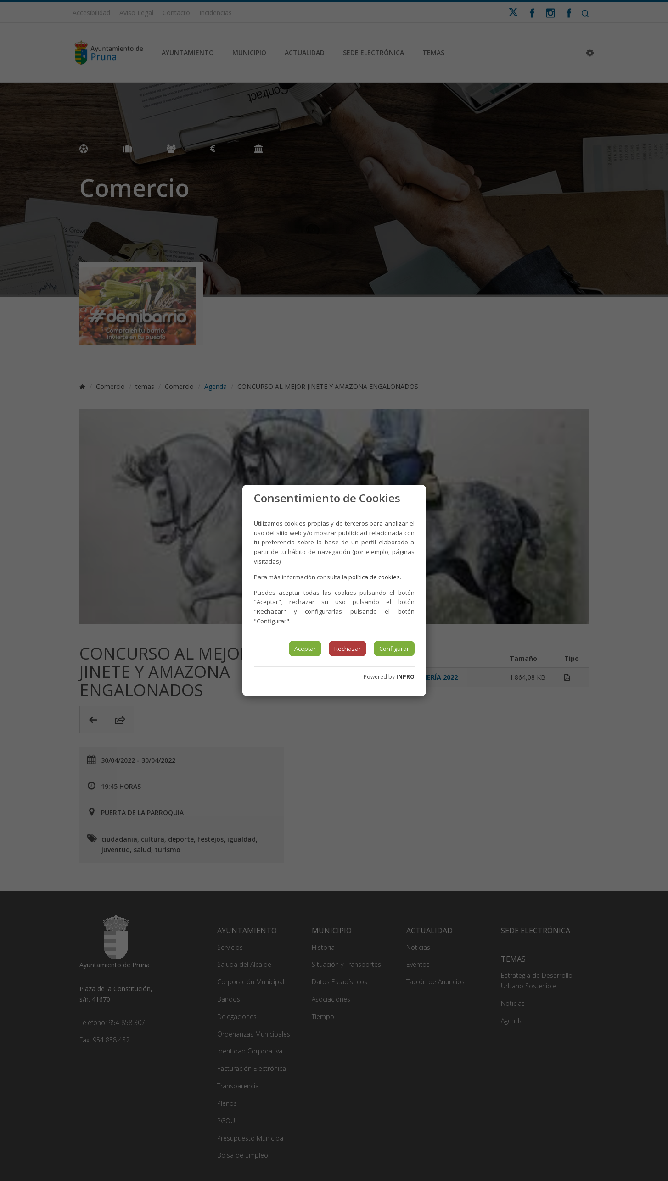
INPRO (405, 677)
